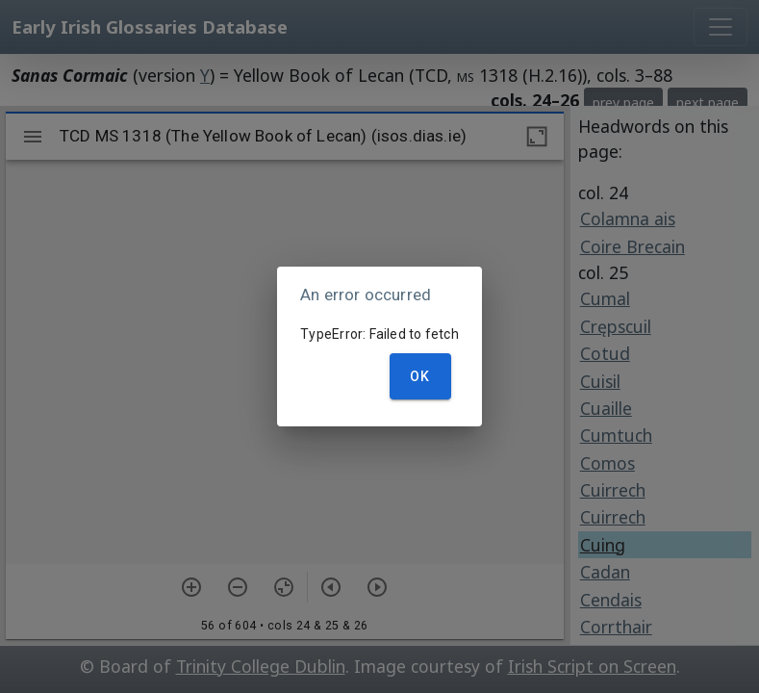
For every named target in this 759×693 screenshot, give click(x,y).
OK (420, 376)
